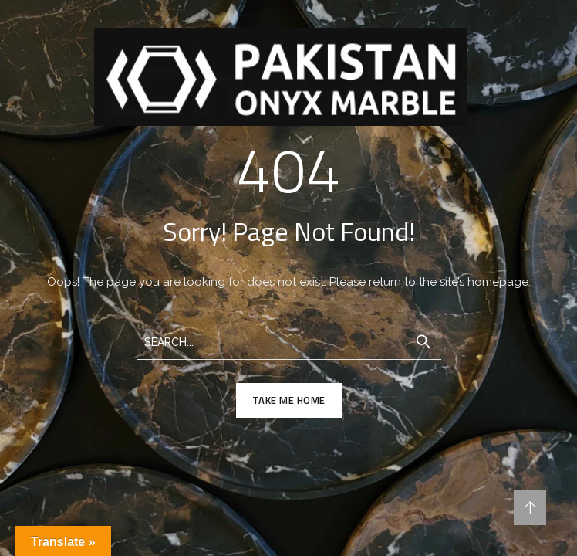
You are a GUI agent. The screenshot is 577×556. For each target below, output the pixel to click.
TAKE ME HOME (289, 400)
